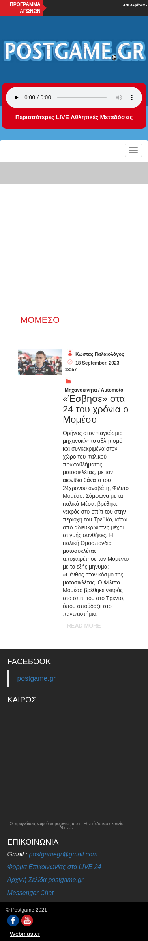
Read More (84, 625)
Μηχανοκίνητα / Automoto (94, 390)
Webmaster (25, 933)
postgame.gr (36, 678)
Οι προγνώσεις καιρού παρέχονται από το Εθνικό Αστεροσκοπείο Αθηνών (67, 826)
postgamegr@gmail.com (63, 854)
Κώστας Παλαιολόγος (99, 354)
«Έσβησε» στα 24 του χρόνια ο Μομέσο (95, 409)
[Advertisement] (74, 237)
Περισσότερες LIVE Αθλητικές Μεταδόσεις (74, 117)
